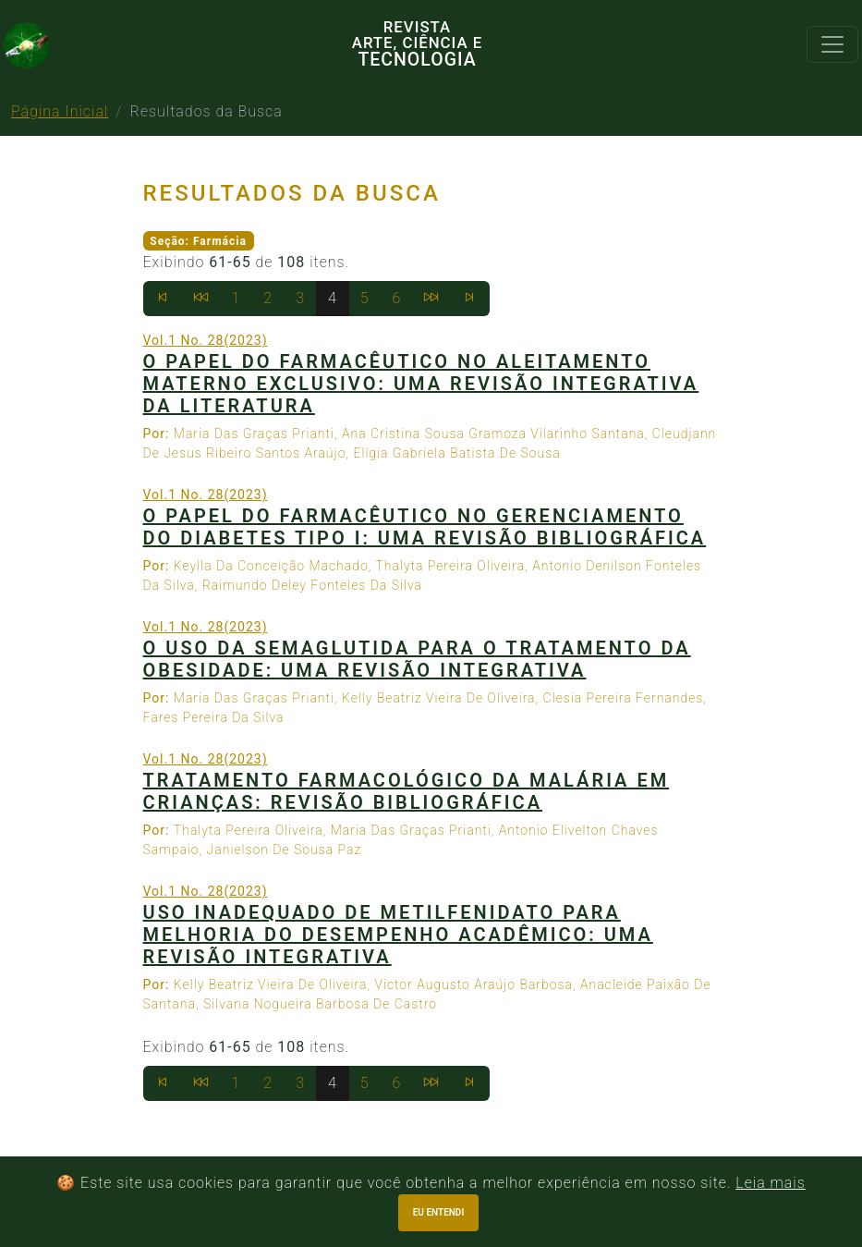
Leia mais (770, 1183)
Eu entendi (439, 1212)
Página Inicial (59, 111)
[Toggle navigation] (832, 44)
